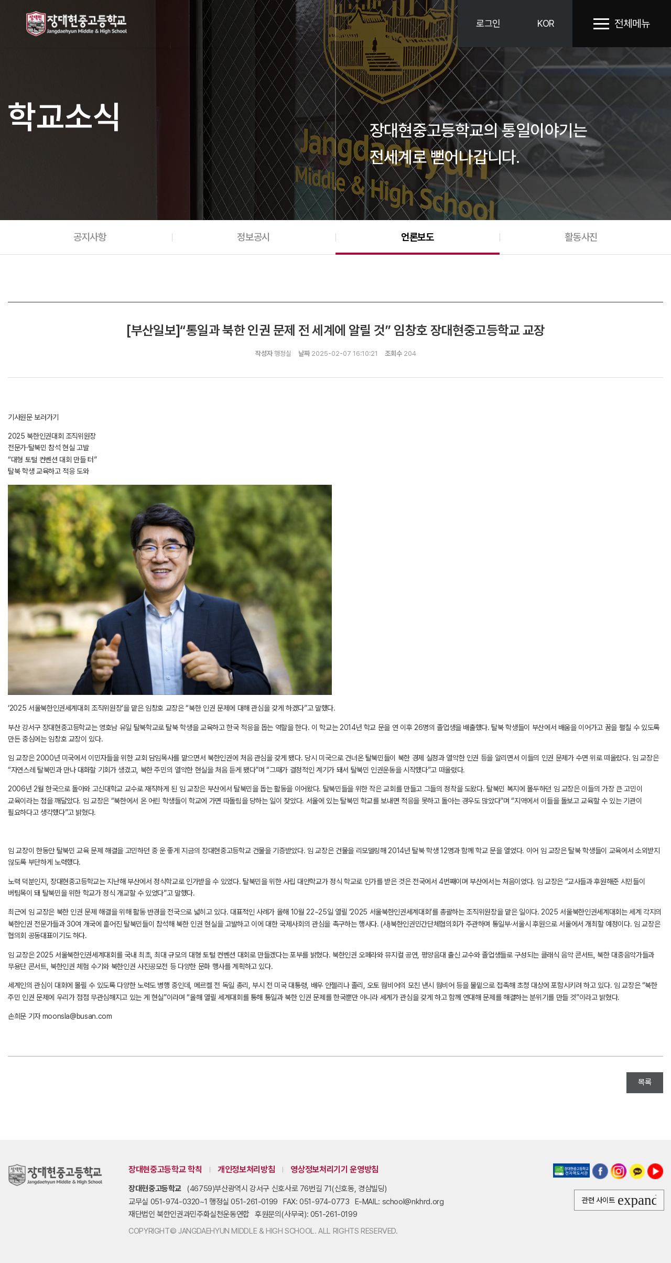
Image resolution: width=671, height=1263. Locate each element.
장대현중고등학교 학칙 (165, 1169)
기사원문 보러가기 (33, 417)
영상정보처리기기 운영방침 (334, 1169)
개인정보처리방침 (246, 1169)
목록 (645, 1082)
